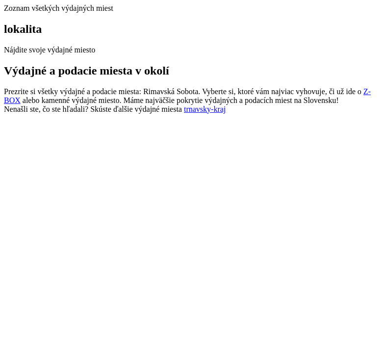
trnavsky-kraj (205, 109)
